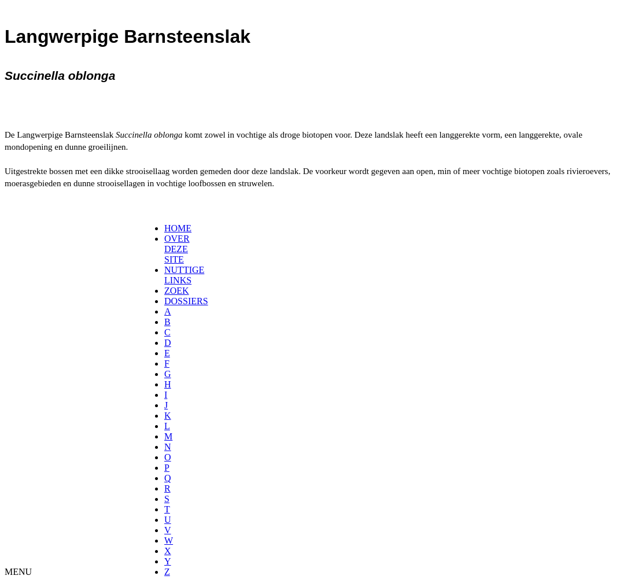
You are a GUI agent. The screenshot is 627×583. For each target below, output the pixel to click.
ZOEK (176, 291)
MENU (18, 572)
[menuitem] (168, 228)
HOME (177, 228)
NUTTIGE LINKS (184, 275)
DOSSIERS (186, 301)
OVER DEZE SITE (177, 249)
